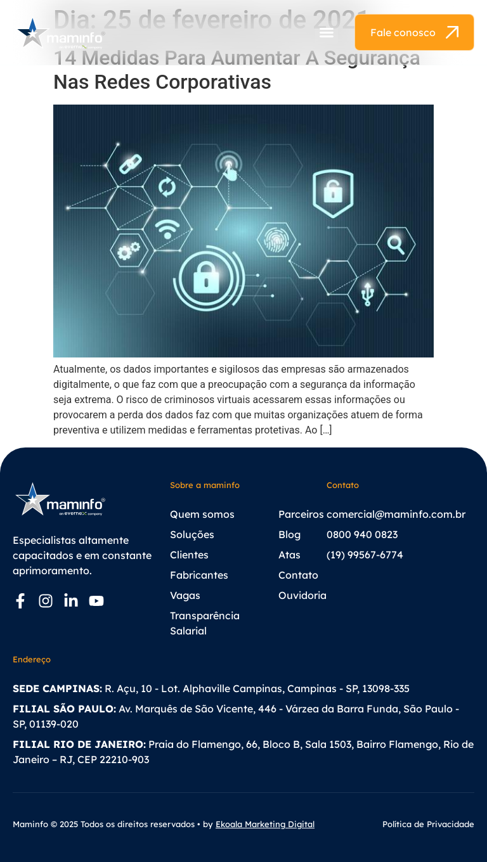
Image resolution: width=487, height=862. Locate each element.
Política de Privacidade (428, 824)
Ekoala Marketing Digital (265, 824)
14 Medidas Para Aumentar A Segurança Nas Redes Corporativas (236, 70)
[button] (326, 32)
